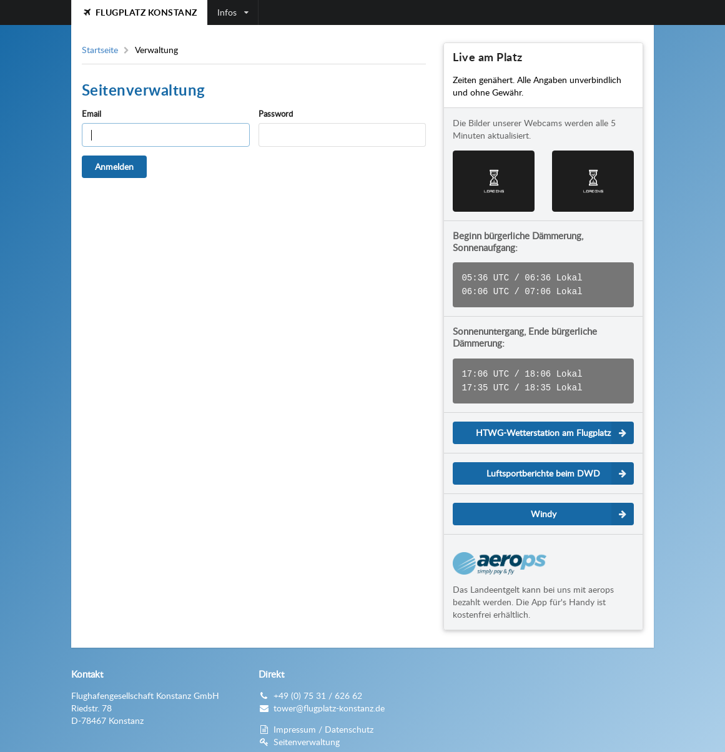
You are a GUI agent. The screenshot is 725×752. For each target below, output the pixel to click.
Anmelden (114, 166)
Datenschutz (349, 724)
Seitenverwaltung (307, 737)
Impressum (295, 724)
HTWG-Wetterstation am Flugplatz (555, 428)
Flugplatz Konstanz (139, 12)
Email (91, 113)
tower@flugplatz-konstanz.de (329, 703)
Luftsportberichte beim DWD (560, 468)
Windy (582, 509)
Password (276, 113)
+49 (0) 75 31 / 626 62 (318, 690)
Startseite (100, 50)
